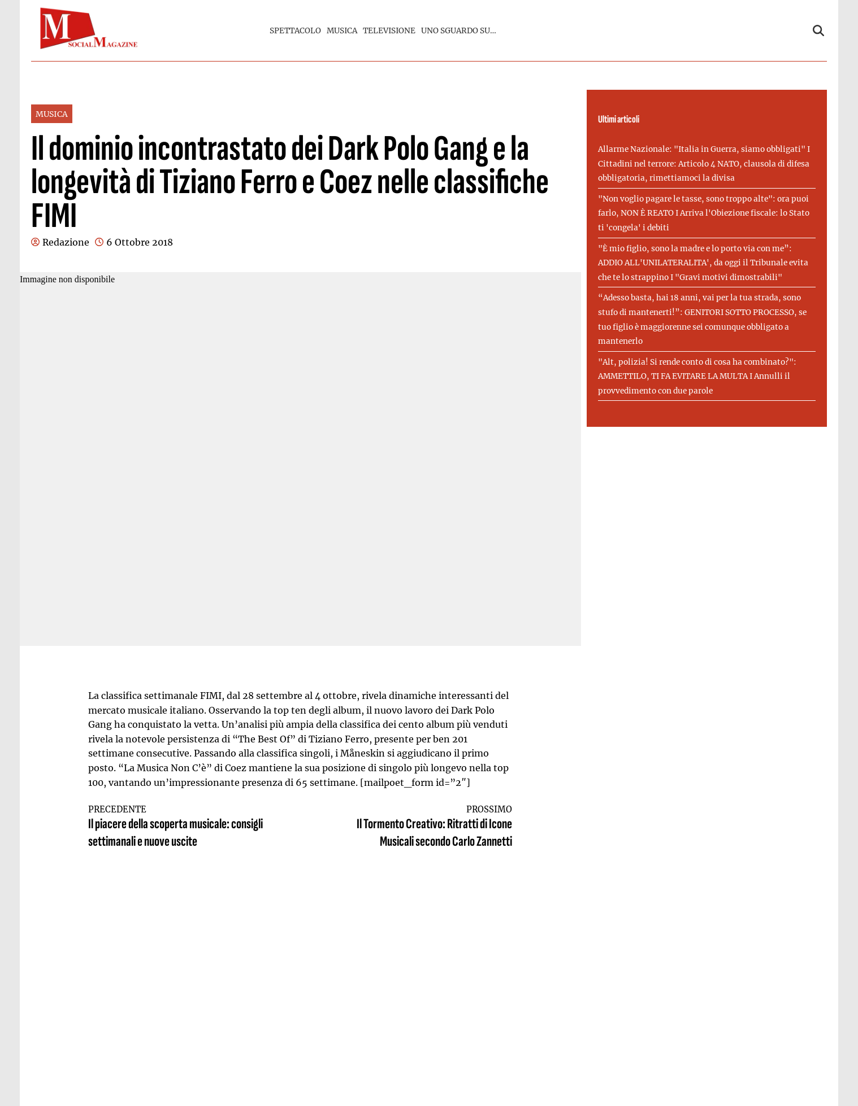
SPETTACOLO (295, 31)
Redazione (65, 242)
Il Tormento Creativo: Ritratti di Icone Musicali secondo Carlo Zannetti (417, 827)
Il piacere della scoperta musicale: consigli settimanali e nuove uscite (183, 827)
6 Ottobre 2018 (139, 242)
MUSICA (342, 31)
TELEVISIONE (389, 31)
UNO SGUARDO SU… (458, 31)
